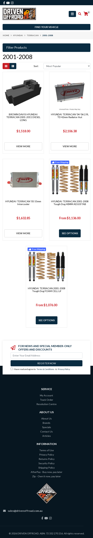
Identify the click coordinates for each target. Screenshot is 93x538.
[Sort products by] (66, 66)
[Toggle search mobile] (78, 13)
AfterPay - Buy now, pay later (46, 471)
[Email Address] (46, 355)
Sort (36, 66)
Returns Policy (46, 458)
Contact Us (46, 431)
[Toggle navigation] (72, 14)
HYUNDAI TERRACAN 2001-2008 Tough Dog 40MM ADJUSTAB (69, 203)
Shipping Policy (46, 467)
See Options (70, 233)
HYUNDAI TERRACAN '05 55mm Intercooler (23, 203)
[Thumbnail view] (6, 66)
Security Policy (46, 463)
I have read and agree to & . (40, 369)
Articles (46, 435)
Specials (46, 427)
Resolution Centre (46, 404)
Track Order (46, 399)
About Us (46, 418)
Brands (46, 422)
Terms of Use (46, 450)
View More (23, 146)
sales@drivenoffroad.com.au (25, 510)
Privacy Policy (64, 369)
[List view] (12, 66)
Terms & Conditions (45, 369)
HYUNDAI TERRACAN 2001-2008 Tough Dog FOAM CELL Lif (46, 290)
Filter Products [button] (16, 47)
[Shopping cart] (85, 13)
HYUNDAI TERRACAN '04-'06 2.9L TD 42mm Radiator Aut (70, 116)
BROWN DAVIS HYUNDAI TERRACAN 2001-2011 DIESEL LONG (23, 117)
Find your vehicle (46, 27)
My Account (46, 395)
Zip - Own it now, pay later (46, 476)
